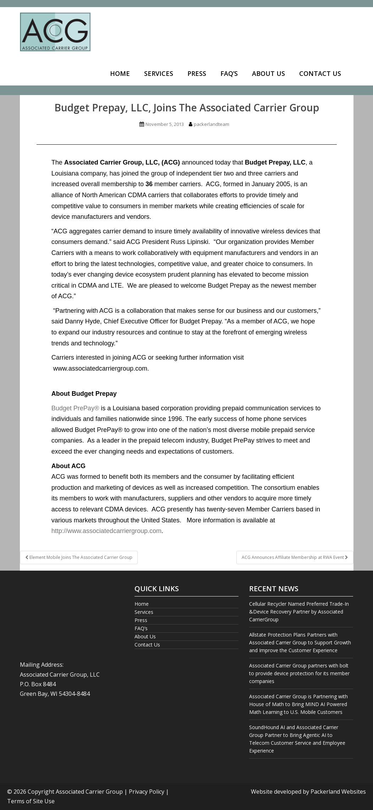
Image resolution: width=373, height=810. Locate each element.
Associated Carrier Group (89, 791)
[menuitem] (119, 74)
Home (120, 73)
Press (196, 73)
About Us (268, 73)
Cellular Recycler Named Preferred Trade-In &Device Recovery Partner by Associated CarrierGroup (299, 611)
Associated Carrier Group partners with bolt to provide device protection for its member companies (299, 673)
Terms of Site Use (31, 801)
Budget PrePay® (75, 408)
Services (158, 73)
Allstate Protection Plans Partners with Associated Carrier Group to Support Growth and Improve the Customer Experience (300, 642)
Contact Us (320, 73)
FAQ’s (229, 73)
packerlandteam (211, 124)
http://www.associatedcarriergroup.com (106, 530)
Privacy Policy (146, 791)
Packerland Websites (338, 791)
